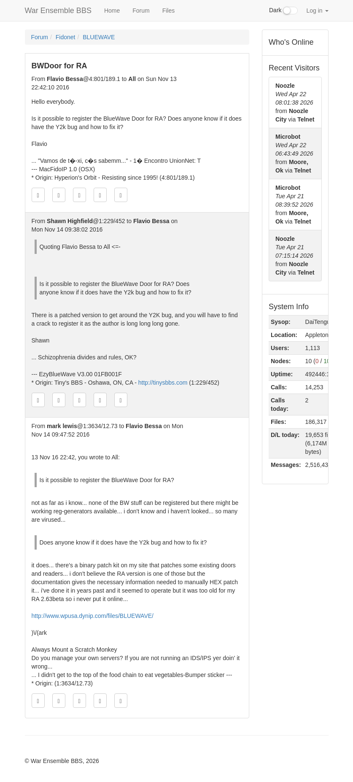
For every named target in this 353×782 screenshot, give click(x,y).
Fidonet (65, 37)
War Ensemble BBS (58, 10)
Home (112, 10)
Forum (140, 10)
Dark (283, 10)
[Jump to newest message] (120, 195)
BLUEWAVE (99, 37)
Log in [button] (317, 10)
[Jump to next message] (100, 195)
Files (168, 10)
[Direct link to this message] (79, 195)
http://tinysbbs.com (163, 382)
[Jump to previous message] (58, 195)
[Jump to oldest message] (38, 195)
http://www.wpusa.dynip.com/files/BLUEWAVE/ (93, 615)
